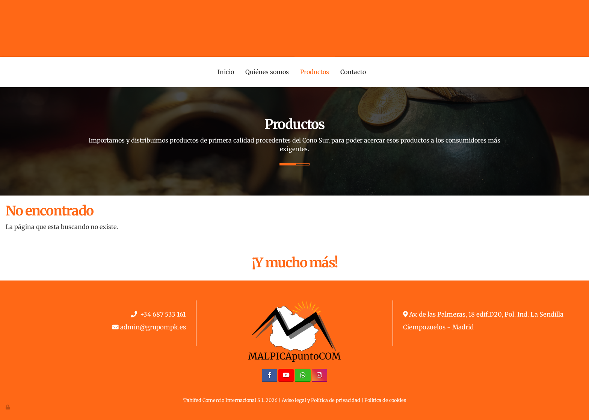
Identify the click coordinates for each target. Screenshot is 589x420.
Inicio (225, 72)
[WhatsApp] (302, 375)
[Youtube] (286, 375)
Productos (314, 72)
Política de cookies (385, 400)
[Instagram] (319, 375)
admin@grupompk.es (153, 327)
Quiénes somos (267, 72)
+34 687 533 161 (163, 314)
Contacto (353, 72)
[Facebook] (269, 375)
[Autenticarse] (8, 407)
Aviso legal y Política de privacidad (321, 400)
